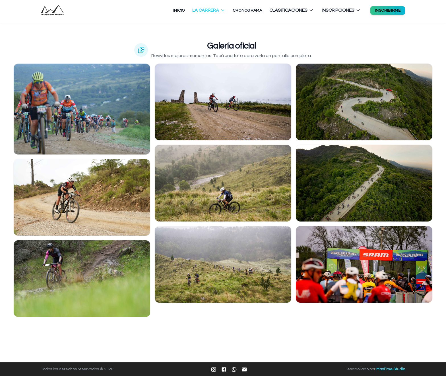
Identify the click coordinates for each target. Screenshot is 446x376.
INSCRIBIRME (387, 10)
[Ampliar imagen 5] (223, 183)
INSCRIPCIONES (341, 10)
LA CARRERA (208, 10)
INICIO (179, 10)
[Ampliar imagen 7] (364, 102)
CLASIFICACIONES (291, 10)
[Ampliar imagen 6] (223, 264)
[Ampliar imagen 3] (82, 278)
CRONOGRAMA (247, 10)
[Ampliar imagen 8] (364, 183)
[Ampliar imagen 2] (82, 197)
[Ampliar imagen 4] (223, 102)
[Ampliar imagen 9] (364, 264)
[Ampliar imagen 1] (82, 109)
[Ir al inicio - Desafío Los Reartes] (52, 10)
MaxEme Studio (390, 369)
